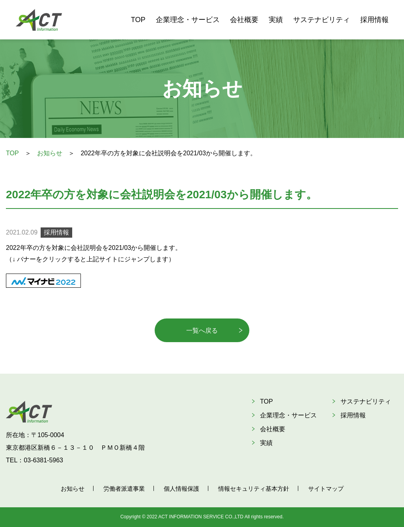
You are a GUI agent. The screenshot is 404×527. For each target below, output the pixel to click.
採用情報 (374, 20)
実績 (276, 20)
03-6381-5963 (43, 460)
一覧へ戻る (202, 330)
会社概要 (244, 20)
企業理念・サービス (188, 20)
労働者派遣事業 (124, 488)
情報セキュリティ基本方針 (253, 488)
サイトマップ (326, 488)
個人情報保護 (181, 488)
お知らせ (49, 153)
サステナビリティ (321, 20)
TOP (138, 20)
